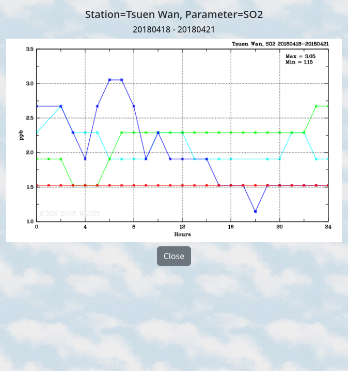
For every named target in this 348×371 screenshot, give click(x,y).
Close (174, 256)
